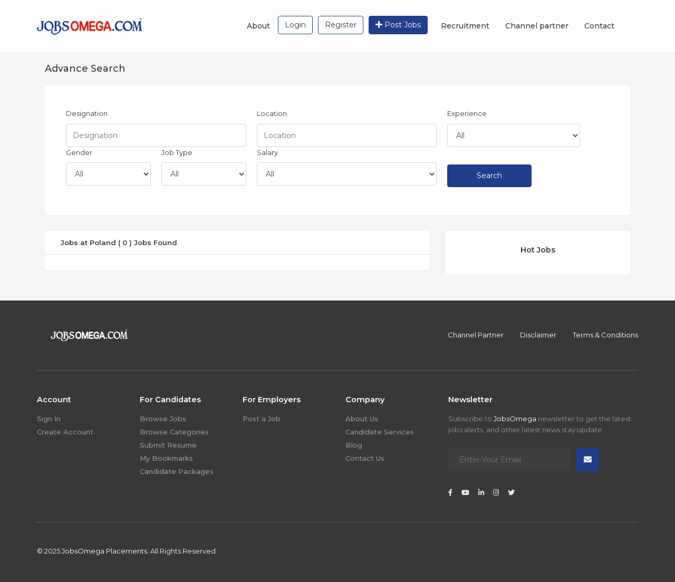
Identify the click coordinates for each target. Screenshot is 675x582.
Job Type (176, 152)
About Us (361, 418)
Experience (467, 113)
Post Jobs (398, 25)
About (258, 26)
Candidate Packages (177, 471)
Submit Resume (168, 445)
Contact (599, 26)
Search (489, 175)
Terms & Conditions (605, 335)
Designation (87, 113)
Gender (79, 152)
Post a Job (262, 418)
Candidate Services (379, 432)
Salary (267, 152)
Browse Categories (174, 432)
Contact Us (364, 458)
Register (340, 25)
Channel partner (536, 26)
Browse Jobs (163, 418)
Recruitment (465, 26)
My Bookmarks (166, 458)
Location (272, 113)
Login (295, 25)
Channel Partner (476, 335)
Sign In (49, 418)
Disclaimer (538, 335)
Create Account (65, 432)
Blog (353, 445)
